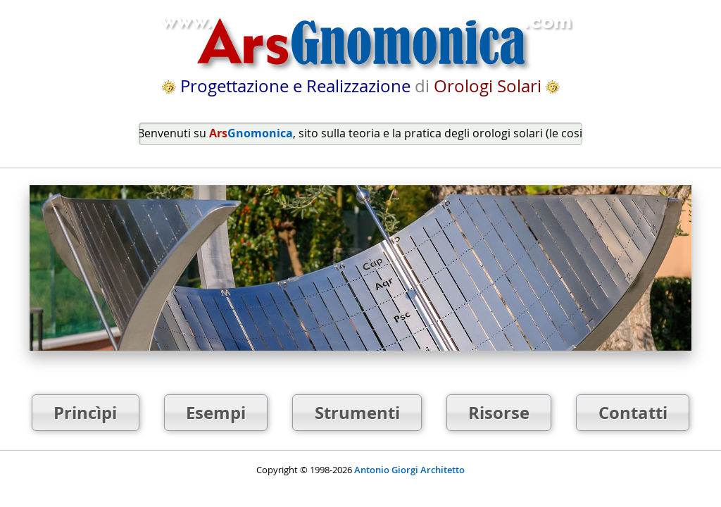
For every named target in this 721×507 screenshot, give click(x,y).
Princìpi (85, 413)
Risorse (498, 413)
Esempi (216, 413)
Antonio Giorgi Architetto (409, 469)
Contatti (632, 413)
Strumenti (357, 413)
